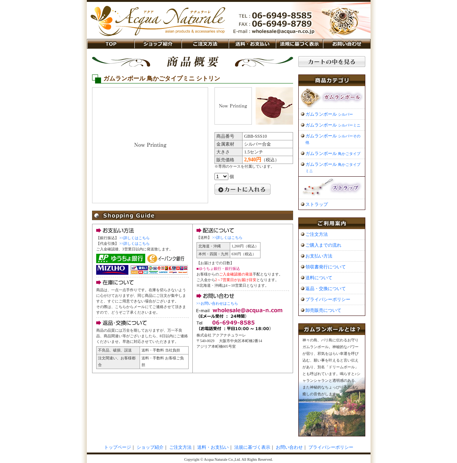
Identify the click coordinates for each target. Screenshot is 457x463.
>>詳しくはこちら (134, 238)
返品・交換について (325, 288)
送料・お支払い (251, 44)
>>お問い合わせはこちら (217, 303)
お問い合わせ (347, 44)
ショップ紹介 (157, 44)
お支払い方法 (318, 256)
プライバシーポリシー (327, 299)
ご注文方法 (204, 44)
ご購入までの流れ (323, 245)
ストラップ (316, 204)
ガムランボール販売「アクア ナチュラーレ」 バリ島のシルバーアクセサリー (158, 18)
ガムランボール (329, 114)
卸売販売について (323, 310)
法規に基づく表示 (299, 44)
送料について (318, 277)
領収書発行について (325, 266)
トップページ (117, 447)
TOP (110, 44)
